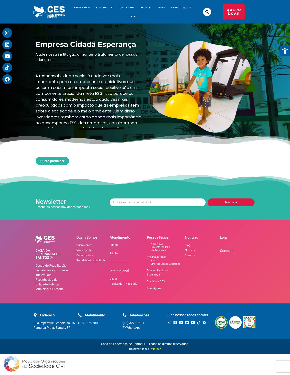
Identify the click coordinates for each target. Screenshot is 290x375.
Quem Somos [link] (83, 7)
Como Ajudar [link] (127, 7)
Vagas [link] (161, 7)
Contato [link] (132, 16)
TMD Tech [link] (155, 348)
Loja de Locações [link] (180, 7)
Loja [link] (223, 237)
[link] (285, 51)
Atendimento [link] (105, 7)
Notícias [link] (147, 7)
